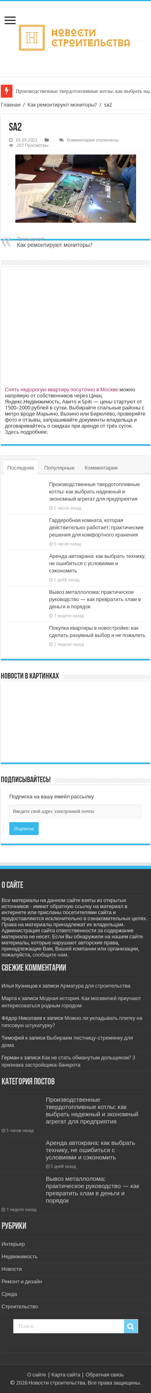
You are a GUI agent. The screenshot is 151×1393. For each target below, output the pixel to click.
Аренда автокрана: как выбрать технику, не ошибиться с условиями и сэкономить (97, 563)
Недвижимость (19, 1256)
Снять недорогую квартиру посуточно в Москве (61, 389)
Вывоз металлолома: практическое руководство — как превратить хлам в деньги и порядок (95, 599)
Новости (12, 1269)
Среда (9, 1294)
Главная (11, 105)
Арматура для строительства (95, 986)
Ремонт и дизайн (22, 1281)
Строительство (20, 1306)
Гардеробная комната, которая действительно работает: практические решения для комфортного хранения (96, 527)
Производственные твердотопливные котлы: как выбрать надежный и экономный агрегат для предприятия (94, 491)
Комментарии (101, 468)
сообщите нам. (50, 955)
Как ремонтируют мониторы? (62, 105)
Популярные (59, 468)
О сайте (36, 1375)
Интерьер (13, 1244)
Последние (20, 468)
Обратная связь (104, 1375)
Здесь (12, 432)
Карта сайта (66, 1375)
